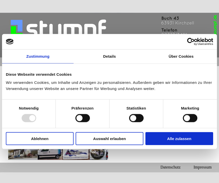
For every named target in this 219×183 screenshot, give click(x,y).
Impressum (203, 167)
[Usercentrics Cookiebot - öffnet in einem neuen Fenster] (191, 41)
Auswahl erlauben (109, 138)
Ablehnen (39, 138)
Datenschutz (170, 167)
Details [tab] (109, 56)
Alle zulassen (179, 138)
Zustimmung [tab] (37, 56)
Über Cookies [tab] (181, 56)
